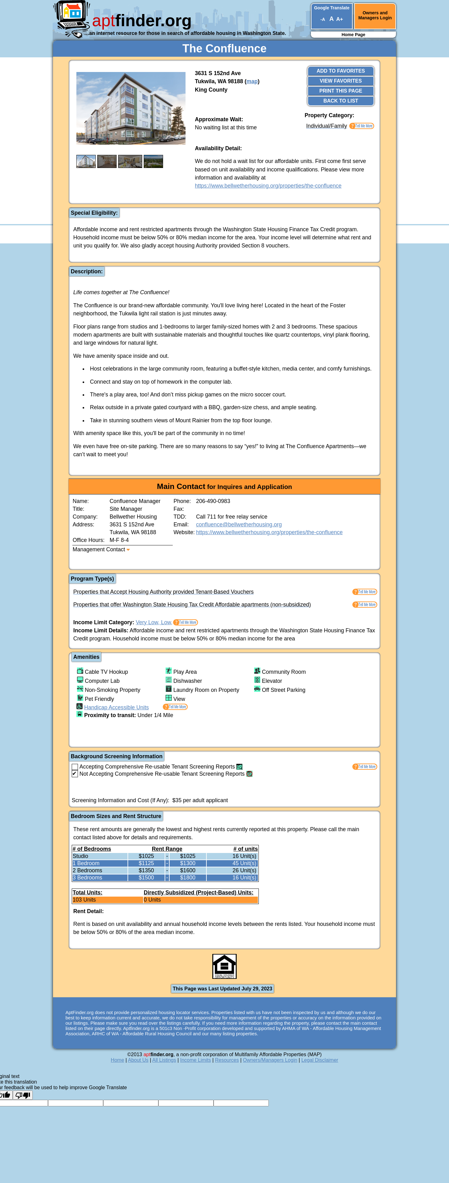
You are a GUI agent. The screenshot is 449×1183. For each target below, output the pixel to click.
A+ (339, 19)
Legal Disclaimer (319, 1060)
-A (323, 19)
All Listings (164, 1060)
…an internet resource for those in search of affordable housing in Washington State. (185, 33)
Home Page (353, 34)
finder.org (142, 20)
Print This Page (340, 90)
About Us (138, 1060)
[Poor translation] (23, 1095)
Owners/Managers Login (270, 1060)
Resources (227, 1060)
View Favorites (341, 81)
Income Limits (195, 1060)
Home (117, 1060)
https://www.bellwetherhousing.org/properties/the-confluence (268, 186)
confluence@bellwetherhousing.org (239, 524)
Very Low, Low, (154, 622)
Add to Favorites (341, 71)
